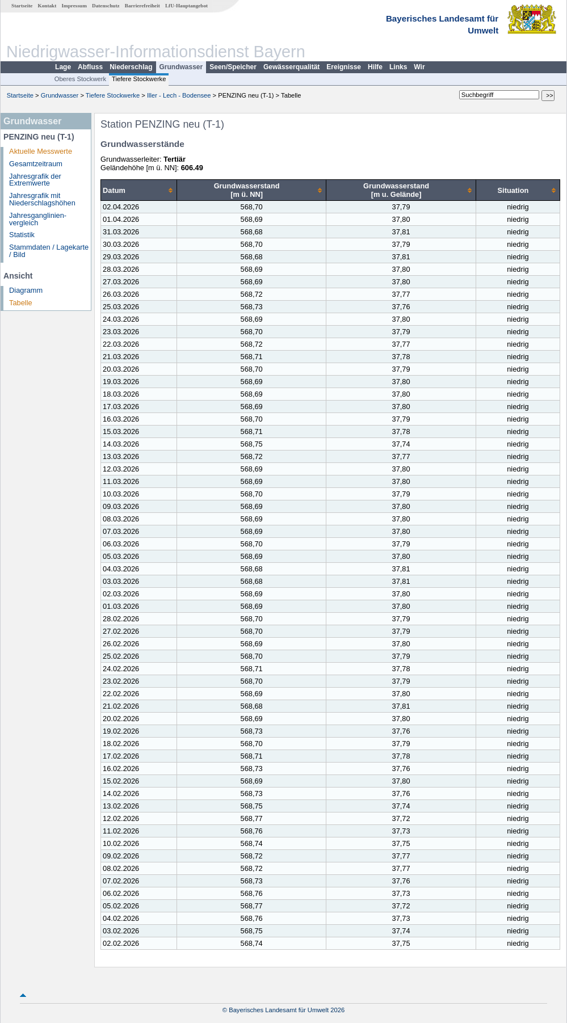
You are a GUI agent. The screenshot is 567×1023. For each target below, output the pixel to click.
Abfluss (90, 67)
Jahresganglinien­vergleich (37, 219)
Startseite (21, 6)
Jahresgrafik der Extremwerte (35, 180)
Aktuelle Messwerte (40, 151)
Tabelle (20, 302)
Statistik (22, 234)
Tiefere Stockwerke (139, 78)
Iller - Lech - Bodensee (179, 95)
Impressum (74, 6)
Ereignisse (343, 67)
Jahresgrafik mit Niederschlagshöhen (42, 199)
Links (398, 67)
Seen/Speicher (233, 67)
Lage (63, 67)
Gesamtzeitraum (35, 163)
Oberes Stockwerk (80, 78)
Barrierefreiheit (142, 6)
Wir (419, 67)
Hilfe (375, 67)
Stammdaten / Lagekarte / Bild (49, 251)
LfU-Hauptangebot (186, 6)
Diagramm (26, 290)
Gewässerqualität (291, 67)
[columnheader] (139, 190)
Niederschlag (131, 67)
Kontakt (47, 6)
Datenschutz (106, 6)
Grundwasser (181, 67)
